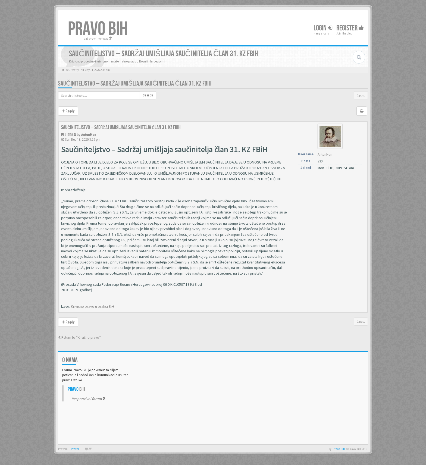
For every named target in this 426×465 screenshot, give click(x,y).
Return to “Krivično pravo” (79, 337)
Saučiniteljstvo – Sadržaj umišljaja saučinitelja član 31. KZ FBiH (134, 83)
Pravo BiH (339, 449)
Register (350, 28)
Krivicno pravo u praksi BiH (92, 306)
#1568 (68, 135)
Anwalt (97, 449)
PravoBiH (76, 449)
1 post (361, 95)
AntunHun (88, 135)
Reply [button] (68, 111)
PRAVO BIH (98, 29)
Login (323, 28)
